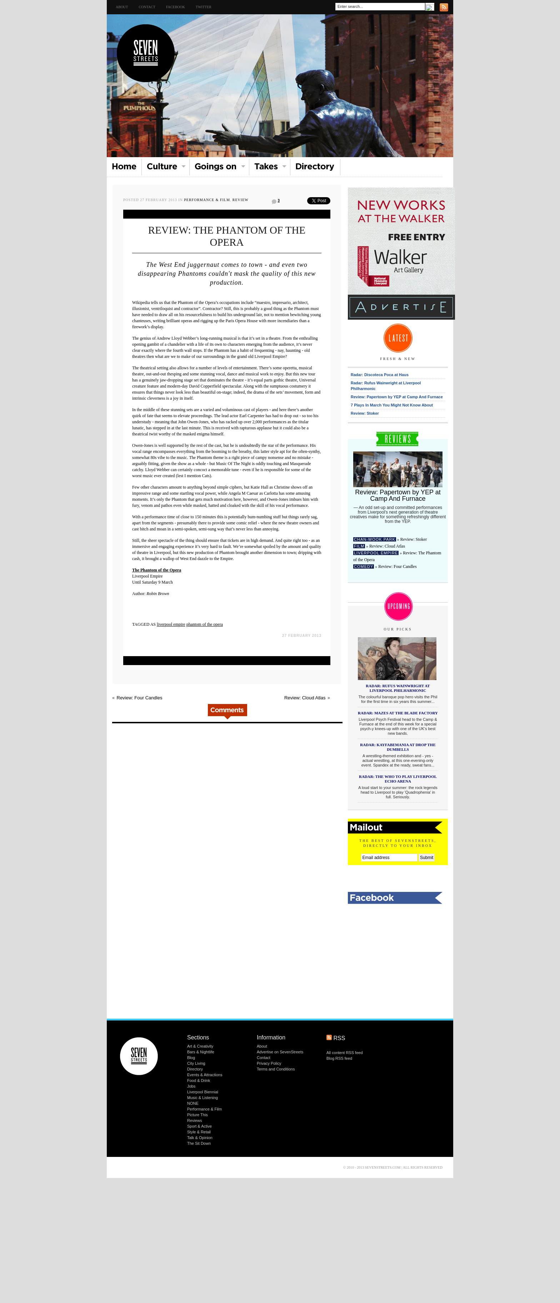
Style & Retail (199, 1132)
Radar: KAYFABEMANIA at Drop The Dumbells (397, 747)
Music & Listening (202, 1097)
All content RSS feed (344, 1052)
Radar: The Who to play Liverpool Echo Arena (398, 778)
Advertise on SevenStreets (280, 1052)
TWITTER (203, 7)
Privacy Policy (269, 1063)
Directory (195, 1069)
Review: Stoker (365, 413)
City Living (196, 1063)
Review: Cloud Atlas (305, 697)
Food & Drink (198, 1080)
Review (240, 200)
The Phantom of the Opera (156, 570)
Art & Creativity (200, 1046)
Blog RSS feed (339, 1058)
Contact (147, 7)
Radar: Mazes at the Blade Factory (398, 713)
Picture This (197, 1115)
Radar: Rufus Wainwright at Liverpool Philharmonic (398, 688)
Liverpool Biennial (202, 1092)
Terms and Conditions (276, 1069)
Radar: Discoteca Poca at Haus (380, 375)
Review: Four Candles (139, 697)
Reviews (194, 1120)
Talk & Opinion (199, 1137)
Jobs (191, 1086)
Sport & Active (199, 1126)
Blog (191, 1057)
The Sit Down (199, 1143)
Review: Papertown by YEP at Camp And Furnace (397, 397)
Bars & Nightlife (200, 1052)
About (122, 7)
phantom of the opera (204, 624)
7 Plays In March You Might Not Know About (392, 405)
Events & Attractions (204, 1075)
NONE (193, 1103)
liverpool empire (171, 624)
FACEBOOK (175, 7)
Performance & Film (207, 200)
